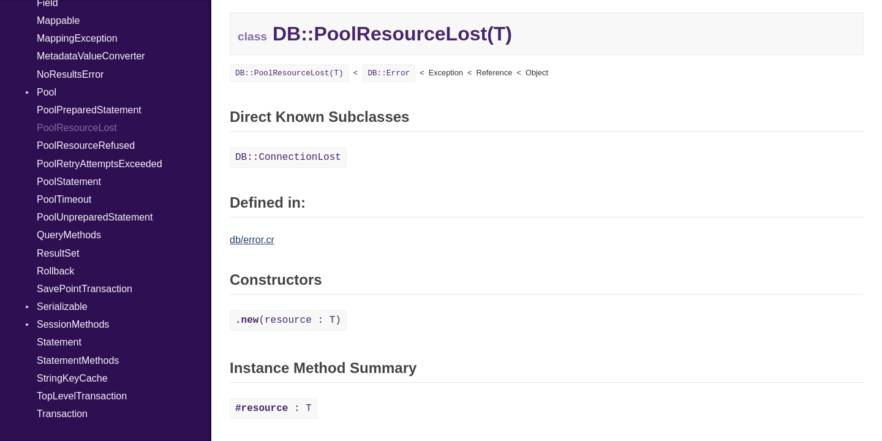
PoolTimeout (64, 199)
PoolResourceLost (77, 128)
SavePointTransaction (84, 289)
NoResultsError (70, 74)
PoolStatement (69, 181)
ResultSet (58, 253)
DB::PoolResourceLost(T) (289, 73)
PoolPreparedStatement (89, 110)
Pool (46, 92)
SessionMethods (73, 324)
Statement (59, 342)
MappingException (77, 38)
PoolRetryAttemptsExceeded (99, 164)
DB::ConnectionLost (288, 157)
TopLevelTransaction (82, 396)
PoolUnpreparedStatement (95, 217)
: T (273, 408)
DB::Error (389, 73)
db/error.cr (252, 240)
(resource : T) (288, 320)
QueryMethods (69, 235)
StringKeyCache (72, 378)
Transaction (62, 414)
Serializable (62, 306)
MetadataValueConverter (91, 56)
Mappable (58, 20)
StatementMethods (78, 360)
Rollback (55, 271)
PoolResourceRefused (86, 145)
